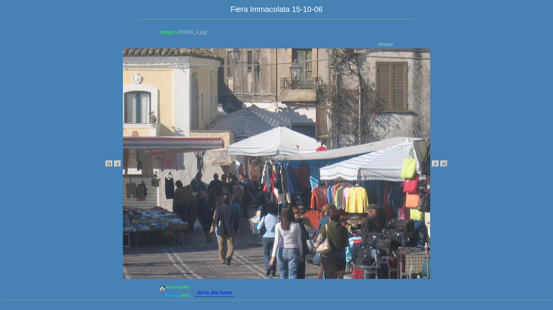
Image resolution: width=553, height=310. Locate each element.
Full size (173, 295)
